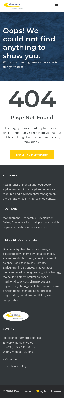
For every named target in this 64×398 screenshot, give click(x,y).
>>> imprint (10, 359)
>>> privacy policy (14, 366)
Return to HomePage (32, 154)
